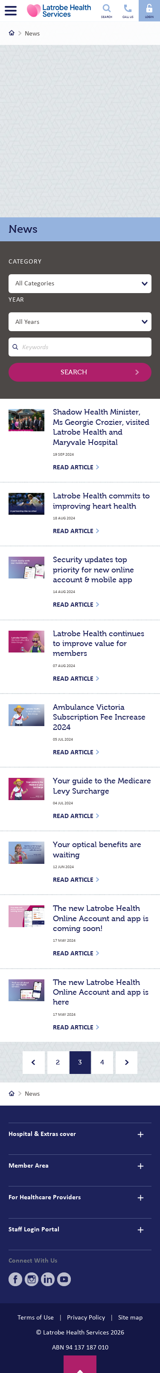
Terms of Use (35, 1317)
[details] (140, 1134)
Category (25, 261)
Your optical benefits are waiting (97, 849)
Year (16, 299)
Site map (130, 1317)
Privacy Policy (86, 1317)
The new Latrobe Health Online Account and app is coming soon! (100, 918)
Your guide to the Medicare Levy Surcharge (102, 786)
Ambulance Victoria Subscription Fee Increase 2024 (99, 717)
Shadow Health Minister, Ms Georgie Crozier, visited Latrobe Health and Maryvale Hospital (101, 427)
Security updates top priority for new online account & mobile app (93, 569)
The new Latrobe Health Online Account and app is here (100, 992)
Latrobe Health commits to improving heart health (101, 501)
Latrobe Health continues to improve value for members (98, 643)
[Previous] (34, 1062)
